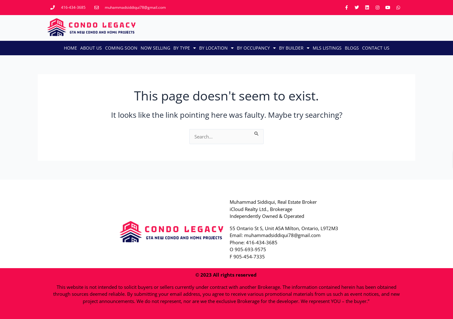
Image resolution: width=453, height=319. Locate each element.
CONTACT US (375, 48)
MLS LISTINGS (327, 48)
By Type (184, 48)
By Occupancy (256, 48)
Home (70, 48)
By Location (216, 48)
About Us (91, 48)
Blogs (352, 48)
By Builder (294, 48)
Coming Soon (121, 48)
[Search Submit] (256, 132)
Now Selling (155, 48)
